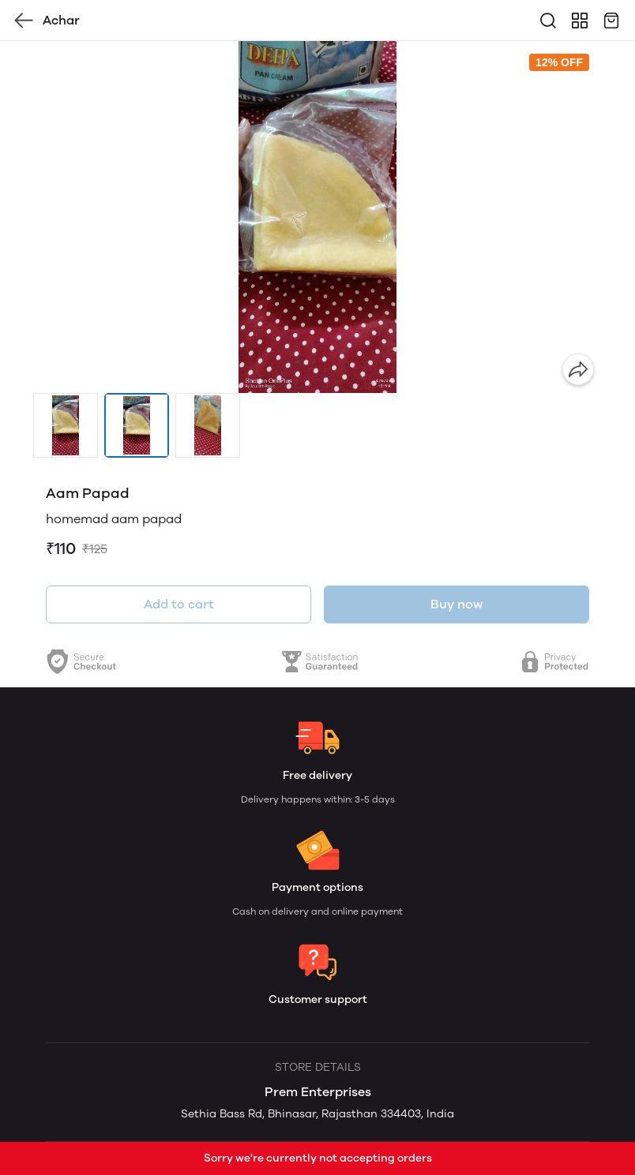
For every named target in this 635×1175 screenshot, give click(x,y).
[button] (65, 425)
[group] (317, 217)
